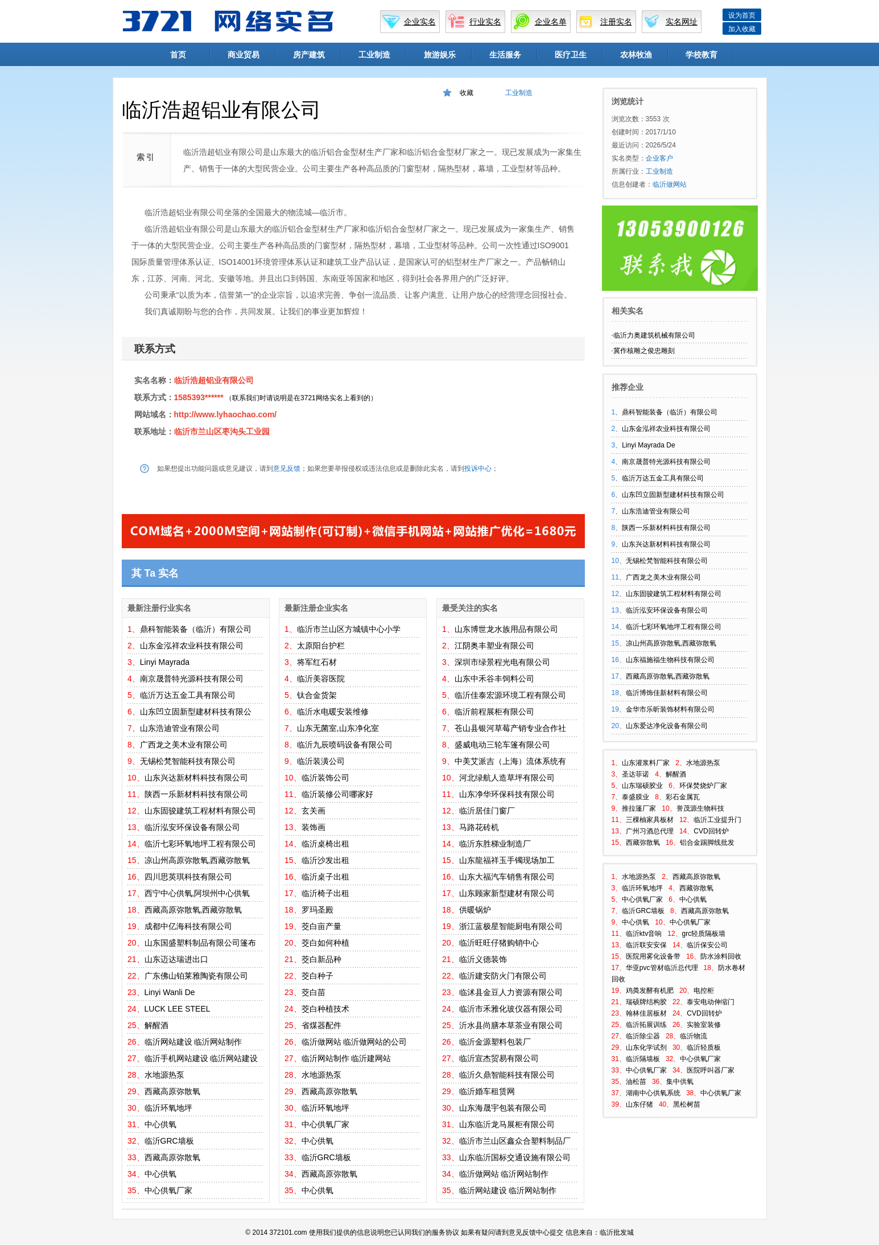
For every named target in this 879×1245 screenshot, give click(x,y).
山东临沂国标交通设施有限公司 (515, 1157)
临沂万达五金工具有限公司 (188, 695)
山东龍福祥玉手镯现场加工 (507, 860)
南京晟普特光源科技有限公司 (192, 678)
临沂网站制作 (218, 1041)
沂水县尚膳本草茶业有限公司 (511, 1025)
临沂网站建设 (168, 1041)
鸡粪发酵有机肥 (650, 991)
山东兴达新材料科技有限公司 (196, 777)
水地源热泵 (164, 1074)
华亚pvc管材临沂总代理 (662, 968)
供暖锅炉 (475, 909)
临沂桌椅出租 (325, 843)
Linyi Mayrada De (648, 445)
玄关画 (313, 810)
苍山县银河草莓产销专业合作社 (510, 728)
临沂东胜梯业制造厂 (495, 843)
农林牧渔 (636, 54)
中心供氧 (160, 1124)
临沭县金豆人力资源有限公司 (511, 992)
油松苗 (636, 1082)
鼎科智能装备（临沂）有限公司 (195, 629)
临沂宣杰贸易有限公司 (499, 1058)
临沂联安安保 (646, 945)
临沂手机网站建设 (176, 1058)
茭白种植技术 (325, 1008)
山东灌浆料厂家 (646, 763)
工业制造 (374, 54)
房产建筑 (309, 54)
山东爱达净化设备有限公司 (667, 726)
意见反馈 (286, 468)
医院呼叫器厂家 (710, 1070)
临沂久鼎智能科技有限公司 (507, 1074)
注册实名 (616, 21)
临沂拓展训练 (646, 1025)
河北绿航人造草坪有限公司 (507, 777)
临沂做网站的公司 (375, 1041)
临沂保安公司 (707, 945)
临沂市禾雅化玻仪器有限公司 (511, 1008)
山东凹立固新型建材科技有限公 (195, 711)
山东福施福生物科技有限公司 (670, 660)
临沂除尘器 (643, 1036)
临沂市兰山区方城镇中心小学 (349, 629)
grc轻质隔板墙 (704, 934)
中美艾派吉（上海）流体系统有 (510, 761)
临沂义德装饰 (483, 959)
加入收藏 (742, 29)
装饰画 (313, 827)
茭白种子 (317, 975)
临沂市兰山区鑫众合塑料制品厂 (515, 1140)
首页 (178, 54)
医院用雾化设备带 (653, 956)
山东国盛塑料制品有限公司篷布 (200, 942)
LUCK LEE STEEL (178, 1008)
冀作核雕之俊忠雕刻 (644, 351)
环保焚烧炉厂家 (703, 786)
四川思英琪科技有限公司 (188, 876)
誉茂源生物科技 (700, 808)
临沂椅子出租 (325, 893)
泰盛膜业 (635, 797)
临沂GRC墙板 (169, 1140)
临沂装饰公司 (325, 777)
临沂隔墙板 (643, 1059)
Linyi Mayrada (164, 662)
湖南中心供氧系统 (653, 1093)
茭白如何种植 (325, 942)
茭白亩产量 (321, 926)
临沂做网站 (321, 1041)
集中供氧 (680, 1082)
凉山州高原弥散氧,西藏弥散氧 (197, 860)
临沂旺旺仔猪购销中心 (499, 942)
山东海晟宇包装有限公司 (503, 1107)
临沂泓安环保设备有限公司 (192, 827)
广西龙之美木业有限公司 (184, 744)
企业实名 (420, 21)
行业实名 (485, 21)
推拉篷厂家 (639, 808)
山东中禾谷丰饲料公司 (494, 678)
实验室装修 (704, 1025)
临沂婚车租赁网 (487, 1091)
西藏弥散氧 (643, 843)
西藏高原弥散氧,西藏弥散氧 (193, 909)
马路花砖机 (479, 827)
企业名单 (551, 21)
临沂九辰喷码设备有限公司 (345, 744)
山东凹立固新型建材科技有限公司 (673, 495)
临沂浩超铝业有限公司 (214, 380)
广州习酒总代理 (650, 831)
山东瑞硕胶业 (642, 786)
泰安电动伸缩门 (710, 1002)
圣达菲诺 (635, 774)
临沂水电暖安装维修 (333, 711)
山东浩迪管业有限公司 (180, 728)
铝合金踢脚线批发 (707, 843)
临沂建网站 (371, 1058)
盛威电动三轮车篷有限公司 (502, 744)
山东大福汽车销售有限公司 (507, 876)
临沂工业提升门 (717, 820)
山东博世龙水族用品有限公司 (506, 629)
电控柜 (704, 991)
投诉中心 (478, 468)
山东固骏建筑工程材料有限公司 (200, 810)
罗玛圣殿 (317, 909)
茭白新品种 (321, 959)
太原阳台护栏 (321, 645)
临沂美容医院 (321, 678)
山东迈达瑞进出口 (176, 959)
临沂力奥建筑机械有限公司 (654, 335)
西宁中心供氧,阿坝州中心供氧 (197, 893)
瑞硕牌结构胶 (646, 1002)
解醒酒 (156, 1025)
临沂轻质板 (704, 1047)
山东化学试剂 (646, 1047)
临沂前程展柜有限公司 (494, 711)
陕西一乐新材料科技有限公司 (196, 794)
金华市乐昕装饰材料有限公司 (670, 709)
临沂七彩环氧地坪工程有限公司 (200, 843)
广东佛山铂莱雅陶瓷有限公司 (196, 975)
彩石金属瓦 (683, 797)
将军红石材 (317, 662)
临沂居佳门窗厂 (487, 810)
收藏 (466, 93)
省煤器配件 (321, 1025)
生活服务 (505, 54)
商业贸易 (243, 54)
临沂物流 (693, 1036)
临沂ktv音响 (644, 934)
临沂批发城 (617, 1232)
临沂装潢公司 (321, 761)
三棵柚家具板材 (650, 820)
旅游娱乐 (440, 54)
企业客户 (659, 158)
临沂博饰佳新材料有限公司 (667, 693)
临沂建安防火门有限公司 (503, 975)
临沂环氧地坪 (168, 1107)
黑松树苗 (686, 1104)
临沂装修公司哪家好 (337, 794)
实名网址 (682, 21)
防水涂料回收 (720, 956)
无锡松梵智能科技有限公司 (188, 761)
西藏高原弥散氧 (172, 1091)
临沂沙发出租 (325, 860)
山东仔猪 (639, 1104)
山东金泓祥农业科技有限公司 (192, 645)
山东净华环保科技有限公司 (507, 794)
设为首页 (742, 15)
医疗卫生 (571, 54)
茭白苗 (313, 992)
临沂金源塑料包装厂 (495, 1041)
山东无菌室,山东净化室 (338, 728)
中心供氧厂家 (168, 1190)
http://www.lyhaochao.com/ (225, 414)
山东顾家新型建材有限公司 (507, 893)
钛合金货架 (317, 695)
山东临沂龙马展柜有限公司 (507, 1124)
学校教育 (701, 54)
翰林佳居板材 (646, 1013)
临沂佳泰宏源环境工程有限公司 (510, 695)
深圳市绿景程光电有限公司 (502, 662)
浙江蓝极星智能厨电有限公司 (511, 926)
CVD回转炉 (711, 831)
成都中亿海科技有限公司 (188, 926)
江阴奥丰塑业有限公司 (494, 645)
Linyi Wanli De (170, 992)
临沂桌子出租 (325, 876)
